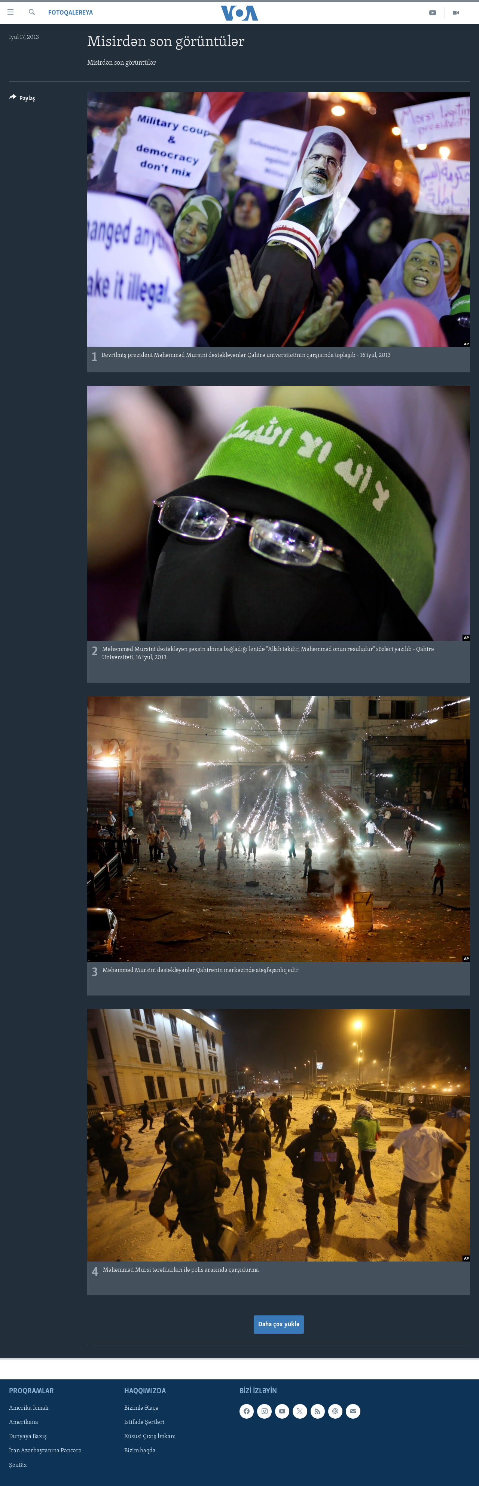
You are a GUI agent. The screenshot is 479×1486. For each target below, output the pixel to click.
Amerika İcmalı (29, 1409)
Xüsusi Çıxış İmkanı (150, 1437)
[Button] (22, 99)
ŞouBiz (18, 1465)
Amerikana (23, 1423)
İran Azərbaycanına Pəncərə (45, 1451)
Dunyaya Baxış (28, 1437)
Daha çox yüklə (278, 1324)
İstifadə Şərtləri (144, 1423)
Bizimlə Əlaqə (141, 1409)
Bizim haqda (140, 1451)
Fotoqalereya (70, 12)
